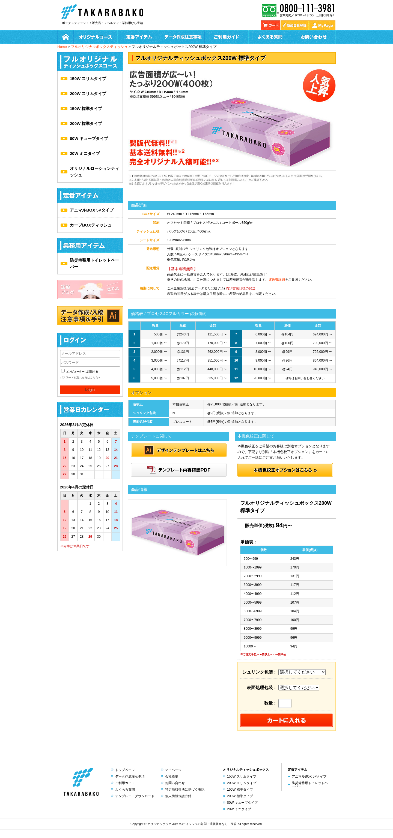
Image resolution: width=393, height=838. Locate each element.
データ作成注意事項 (130, 776)
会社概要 (171, 776)
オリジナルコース (95, 37)
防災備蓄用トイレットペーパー (94, 263)
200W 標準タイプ (86, 123)
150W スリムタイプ (88, 78)
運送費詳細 (277, 280)
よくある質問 (270, 37)
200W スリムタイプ (88, 93)
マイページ (173, 770)
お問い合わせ (314, 37)
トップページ (125, 770)
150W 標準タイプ (86, 108)
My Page (322, 25)
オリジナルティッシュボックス (246, 770)
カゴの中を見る (270, 25)
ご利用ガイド (226, 37)
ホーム (65, 37)
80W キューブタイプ (89, 138)
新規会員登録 (295, 25)
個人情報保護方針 (178, 796)
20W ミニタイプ (85, 153)
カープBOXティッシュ (91, 225)
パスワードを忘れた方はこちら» (80, 377)
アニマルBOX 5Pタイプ (92, 210)
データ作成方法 (183, 37)
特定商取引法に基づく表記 (184, 789)
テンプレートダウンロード (134, 796)
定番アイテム (139, 37)
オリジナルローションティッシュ (94, 171)
